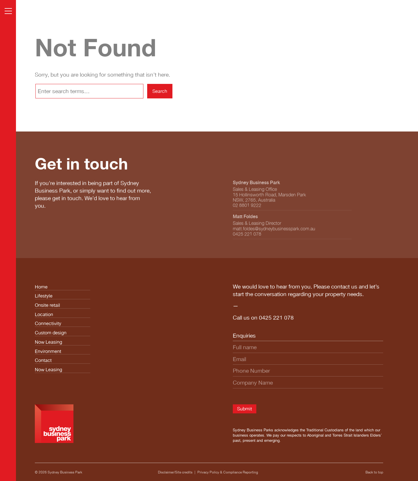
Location (44, 314)
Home (41, 286)
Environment (48, 351)
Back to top (374, 472)
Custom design (50, 332)
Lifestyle (44, 295)
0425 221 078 (276, 317)
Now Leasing (48, 342)
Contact (43, 360)
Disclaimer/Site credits (175, 472)
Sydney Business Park (65, 472)
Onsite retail (47, 305)
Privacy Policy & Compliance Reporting (227, 472)
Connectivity (48, 323)
